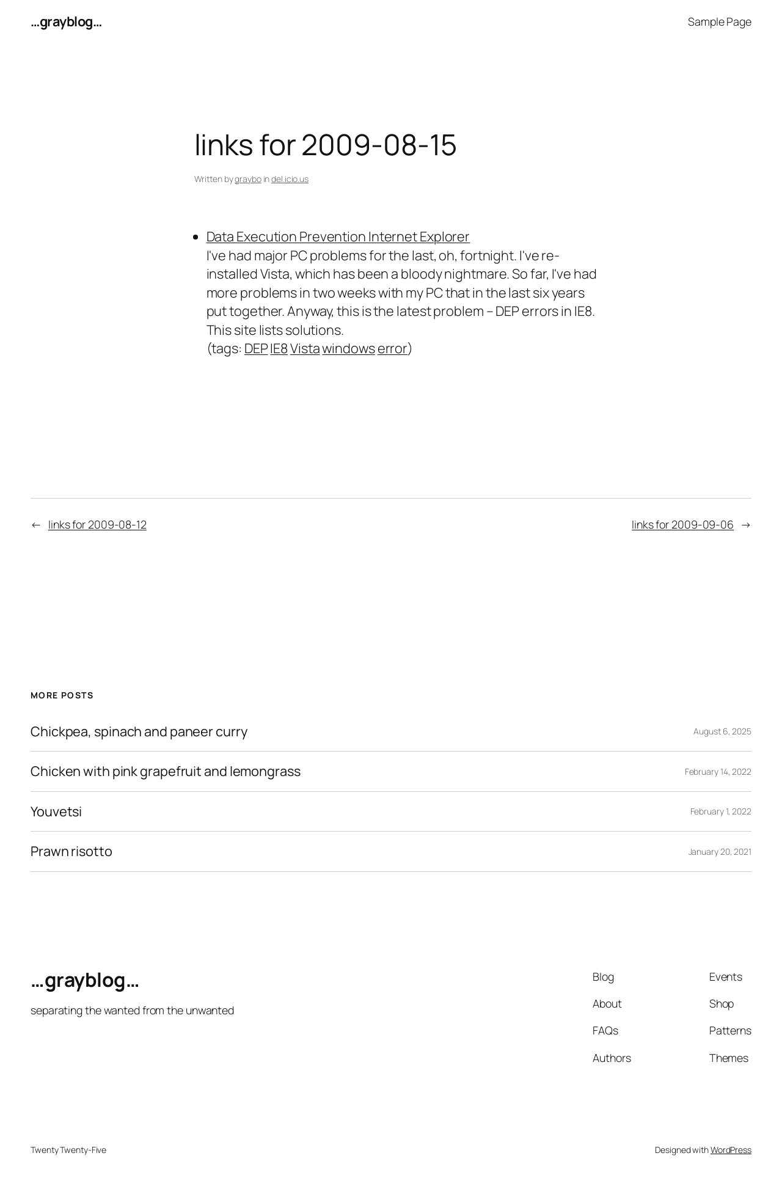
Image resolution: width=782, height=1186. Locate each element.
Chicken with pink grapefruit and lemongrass (166, 771)
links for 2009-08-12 (97, 524)
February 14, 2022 (718, 771)
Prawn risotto (71, 851)
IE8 (279, 348)
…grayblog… (66, 21)
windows (348, 348)
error (393, 348)
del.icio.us (290, 179)
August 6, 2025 (722, 731)
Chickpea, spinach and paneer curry (139, 731)
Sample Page (719, 21)
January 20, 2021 (720, 851)
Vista (305, 348)
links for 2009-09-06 (683, 524)
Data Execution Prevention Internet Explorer (338, 236)
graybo (248, 179)
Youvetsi (56, 811)
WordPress (731, 1149)
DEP (256, 348)
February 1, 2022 (720, 811)
